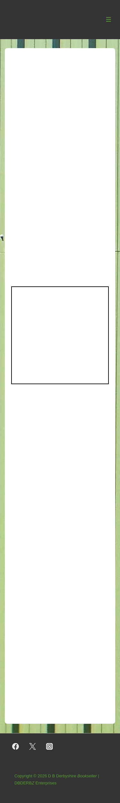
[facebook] (16, 746)
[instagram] (50, 746)
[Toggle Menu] (108, 19)
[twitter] (33, 746)
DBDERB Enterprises (35, 783)
